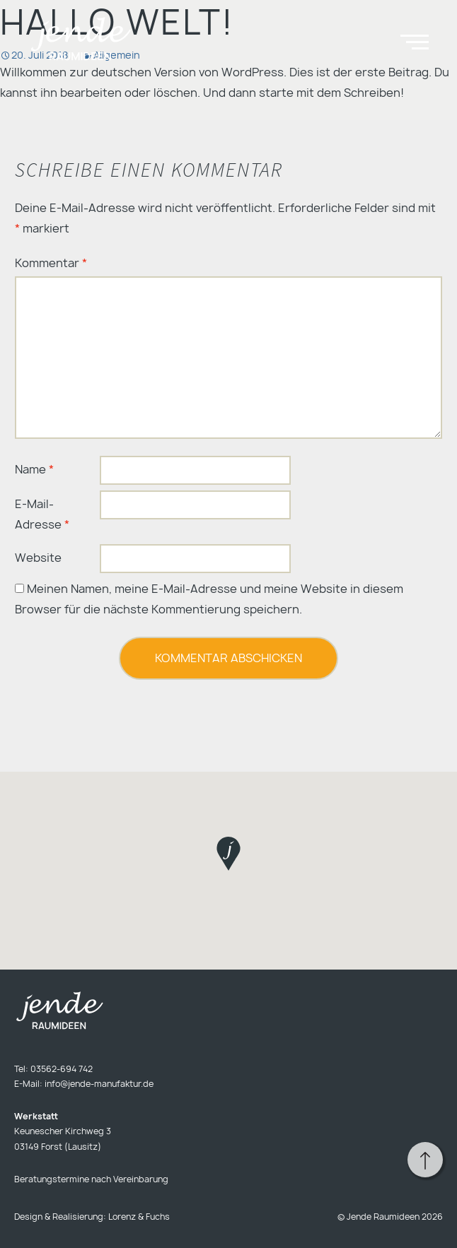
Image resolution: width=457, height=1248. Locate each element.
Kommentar (51, 263)
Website (38, 557)
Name (34, 469)
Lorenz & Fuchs (139, 1217)
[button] (228, 854)
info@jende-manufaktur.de (99, 1084)
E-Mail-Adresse (42, 514)
